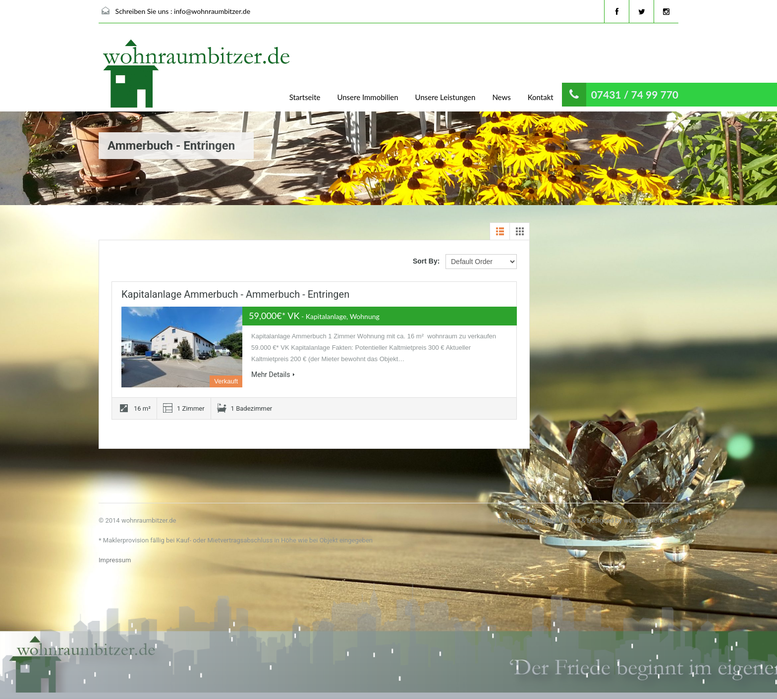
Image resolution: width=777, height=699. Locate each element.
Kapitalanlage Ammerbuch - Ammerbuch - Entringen (235, 294)
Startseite (305, 97)
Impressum (115, 560)
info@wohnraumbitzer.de (212, 11)
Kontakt (541, 97)
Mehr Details (273, 374)
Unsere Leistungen (445, 97)
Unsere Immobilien (367, 97)
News (501, 97)
